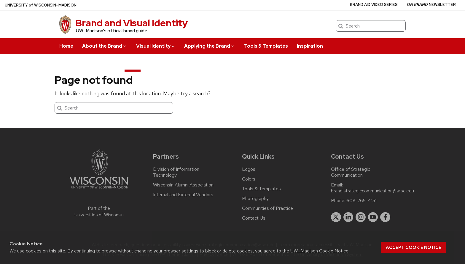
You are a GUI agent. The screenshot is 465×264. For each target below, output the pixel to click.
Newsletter (431, 4)
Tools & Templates (266, 46)
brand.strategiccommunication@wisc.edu (372, 191)
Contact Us (253, 218)
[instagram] (361, 217)
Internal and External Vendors (183, 195)
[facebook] (385, 217)
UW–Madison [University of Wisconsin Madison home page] (41, 5)
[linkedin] (348, 217)
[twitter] (336, 217)
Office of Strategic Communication (350, 172)
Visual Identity (155, 46)
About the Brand (104, 46)
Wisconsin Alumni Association (183, 185)
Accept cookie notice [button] (413, 247)
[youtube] (373, 217)
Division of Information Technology (176, 172)
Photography (255, 199)
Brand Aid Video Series (374, 4)
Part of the (99, 211)
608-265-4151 (361, 201)
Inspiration (310, 46)
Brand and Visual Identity (131, 23)
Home (66, 46)
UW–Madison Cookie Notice (319, 251)
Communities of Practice (267, 208)
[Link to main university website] (99, 189)
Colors (248, 179)
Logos (248, 169)
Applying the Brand (209, 46)
